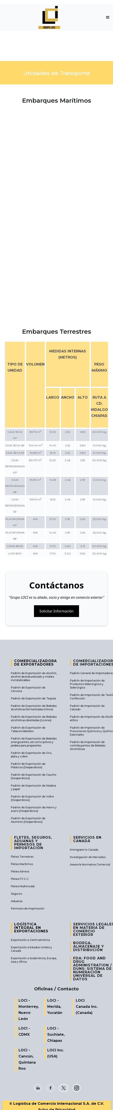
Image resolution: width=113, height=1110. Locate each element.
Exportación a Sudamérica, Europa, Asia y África (34, 960)
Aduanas (16, 901)
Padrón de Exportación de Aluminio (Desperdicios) (28, 820)
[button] (108, 17)
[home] (51, 17)
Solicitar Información (56, 611)
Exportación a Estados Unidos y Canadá (31, 949)
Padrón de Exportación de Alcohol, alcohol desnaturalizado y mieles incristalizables (34, 676)
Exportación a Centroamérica (30, 940)
